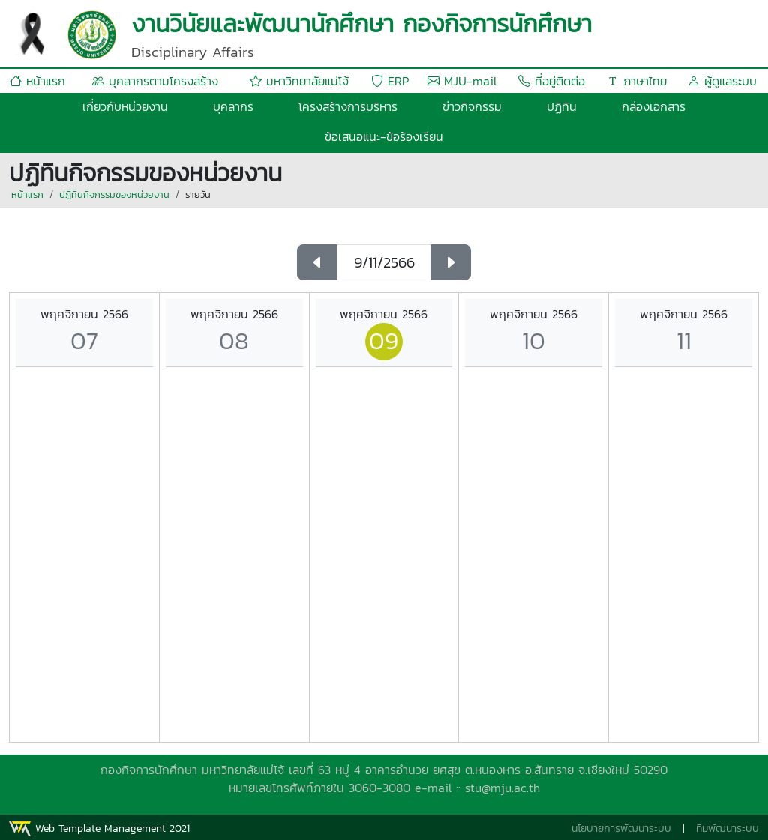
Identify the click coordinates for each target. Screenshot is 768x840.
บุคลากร (233, 106)
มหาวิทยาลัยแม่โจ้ (299, 81)
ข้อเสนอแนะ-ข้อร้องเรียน (384, 136)
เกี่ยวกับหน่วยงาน (125, 106)
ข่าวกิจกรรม (472, 106)
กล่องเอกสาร (654, 106)
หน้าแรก (37, 81)
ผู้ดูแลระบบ (722, 81)
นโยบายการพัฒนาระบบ (621, 828)
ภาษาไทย (637, 81)
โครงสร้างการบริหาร (348, 106)
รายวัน (198, 194)
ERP (390, 81)
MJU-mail (462, 81)
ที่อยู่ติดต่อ (551, 81)
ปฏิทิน (562, 106)
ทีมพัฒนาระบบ (727, 828)
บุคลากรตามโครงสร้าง (155, 81)
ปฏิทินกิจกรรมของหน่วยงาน (114, 194)
